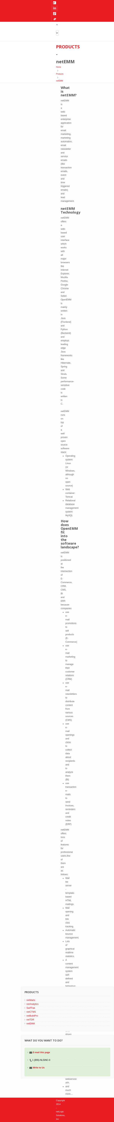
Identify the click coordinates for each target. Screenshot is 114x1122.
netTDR (30, 1019)
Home (58, 67)
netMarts (30, 1000)
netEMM (59, 81)
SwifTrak (30, 1008)
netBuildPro (32, 1015)
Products (59, 74)
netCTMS (31, 1012)
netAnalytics (32, 1004)
